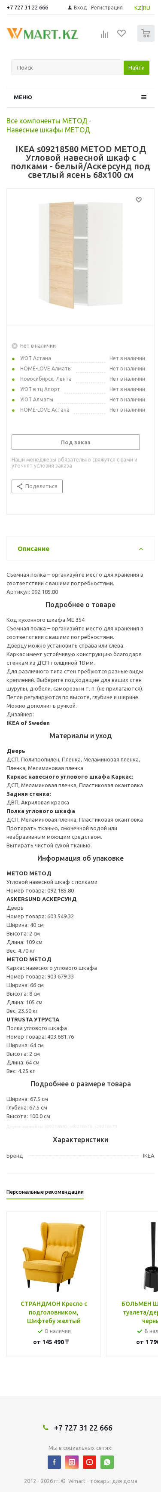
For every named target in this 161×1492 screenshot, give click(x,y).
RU (146, 8)
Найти (136, 67)
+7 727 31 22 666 (27, 7)
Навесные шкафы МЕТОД (48, 130)
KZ (138, 8)
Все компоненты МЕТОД (47, 121)
